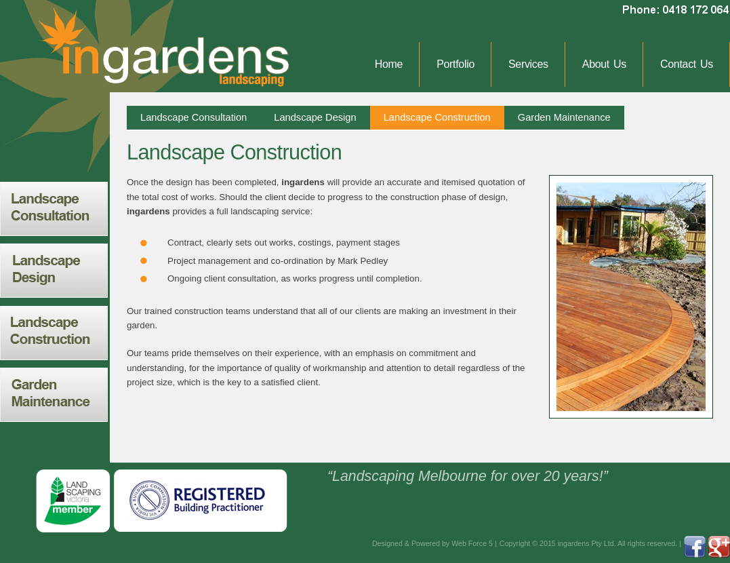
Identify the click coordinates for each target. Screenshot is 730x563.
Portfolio (455, 64)
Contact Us (686, 64)
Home (389, 64)
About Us (604, 64)
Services (528, 64)
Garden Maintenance (564, 117)
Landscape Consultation (193, 117)
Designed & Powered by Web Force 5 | (434, 543)
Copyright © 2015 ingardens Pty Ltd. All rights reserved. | (590, 543)
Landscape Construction (437, 117)
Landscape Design (315, 117)
